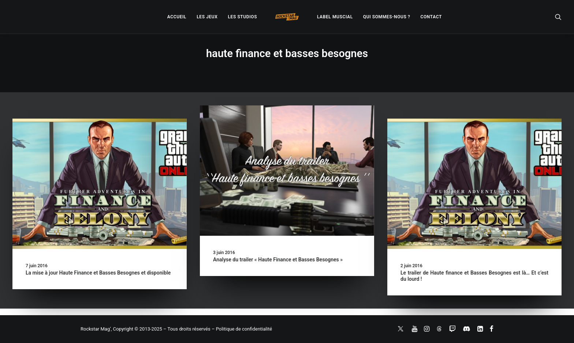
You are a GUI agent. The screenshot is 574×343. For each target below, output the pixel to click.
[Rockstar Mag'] (287, 16)
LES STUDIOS (242, 16)
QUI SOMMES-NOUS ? (386, 16)
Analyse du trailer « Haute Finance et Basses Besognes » (278, 259)
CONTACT (431, 16)
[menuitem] (176, 17)
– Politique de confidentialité (242, 329)
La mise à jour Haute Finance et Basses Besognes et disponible (98, 273)
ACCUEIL (176, 16)
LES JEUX (207, 16)
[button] (558, 17)
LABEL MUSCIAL (335, 16)
